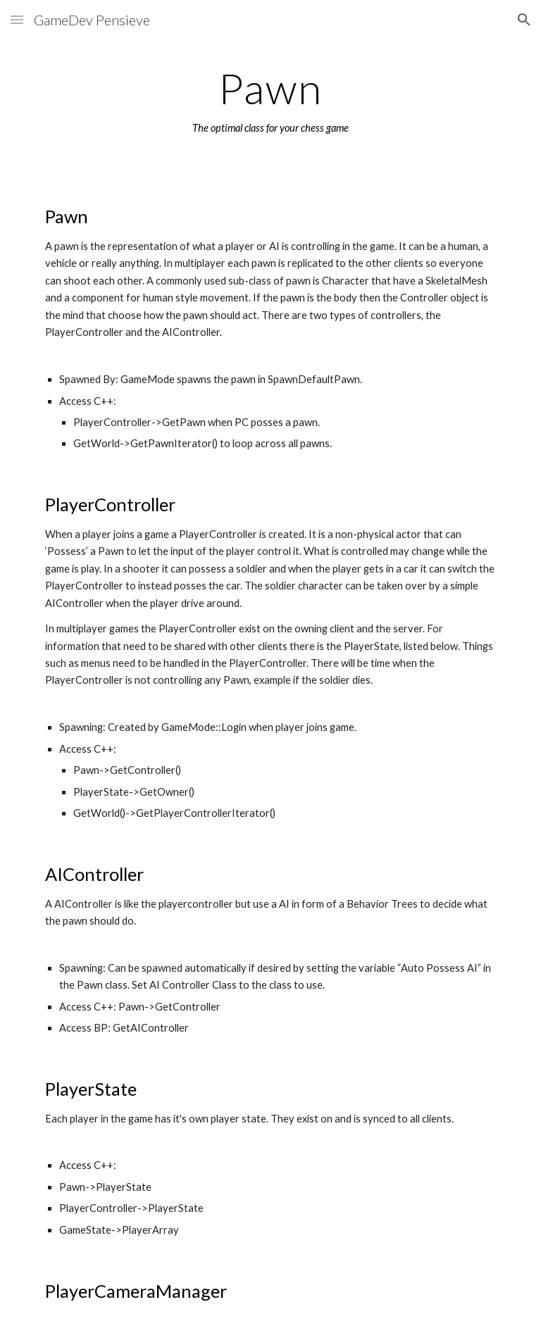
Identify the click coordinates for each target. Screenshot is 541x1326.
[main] (270, 100)
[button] (17, 19)
